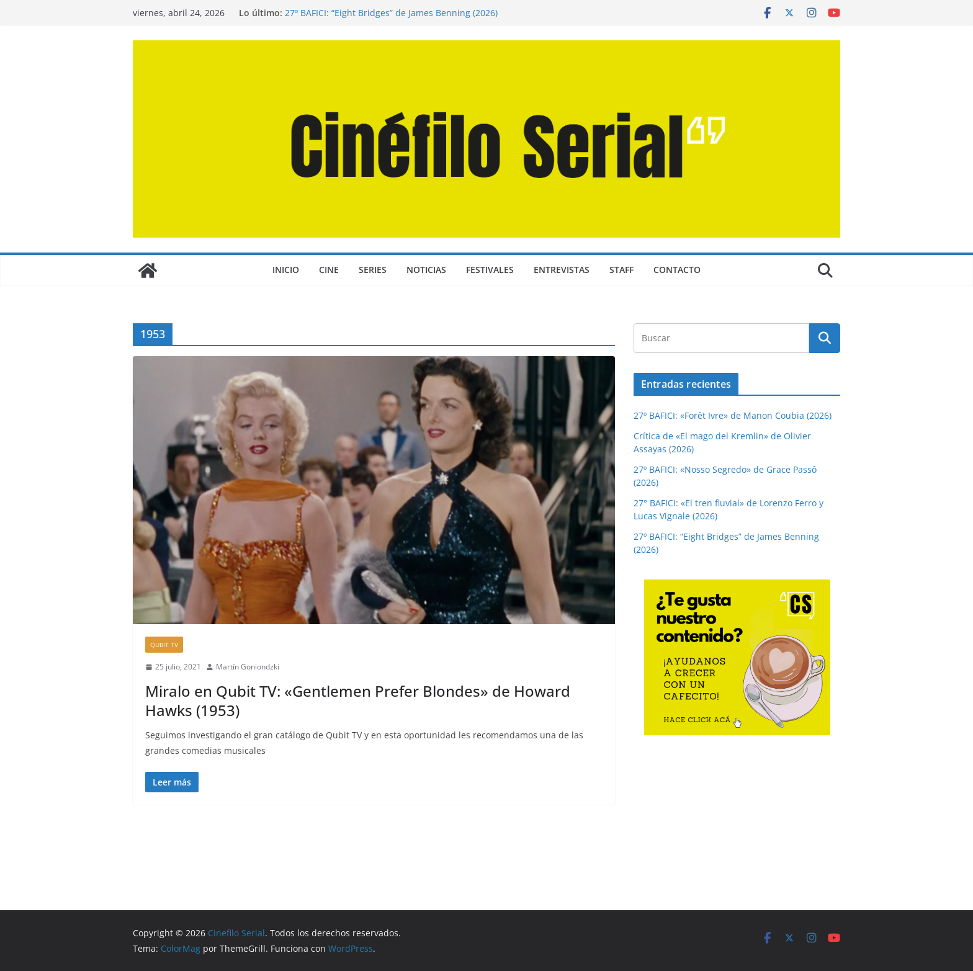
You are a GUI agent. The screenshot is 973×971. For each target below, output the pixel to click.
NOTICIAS (426, 269)
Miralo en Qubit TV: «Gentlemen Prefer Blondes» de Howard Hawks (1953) (357, 700)
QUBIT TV (164, 644)
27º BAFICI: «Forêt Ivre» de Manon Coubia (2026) (733, 415)
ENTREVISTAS (562, 269)
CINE (329, 269)
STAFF (621, 269)
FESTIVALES (490, 269)
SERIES (373, 269)
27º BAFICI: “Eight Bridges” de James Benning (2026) (391, 13)
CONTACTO (677, 269)
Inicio (285, 269)
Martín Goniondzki (247, 666)
